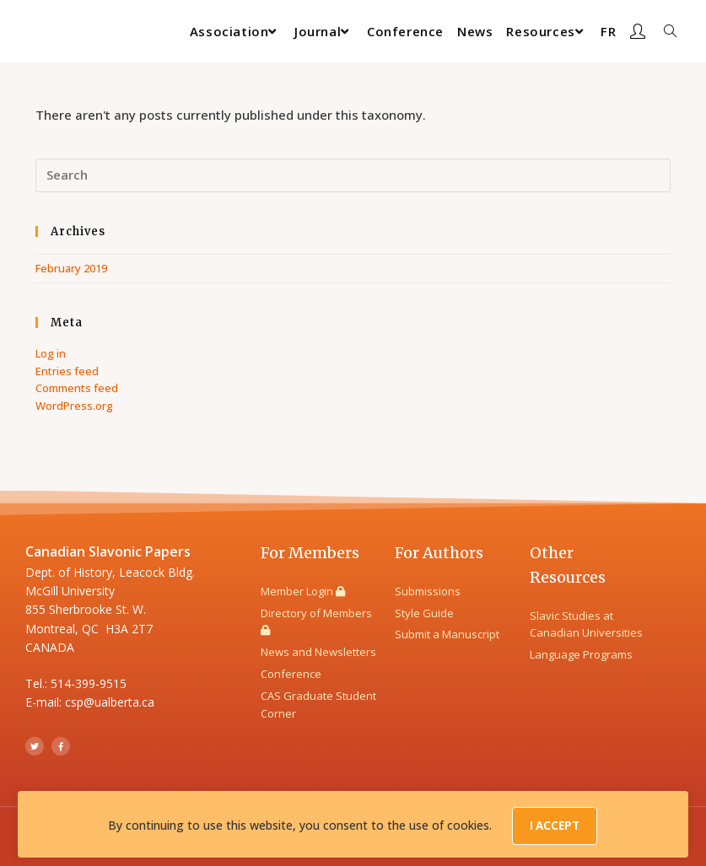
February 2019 (71, 268)
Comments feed (76, 387)
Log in (50, 353)
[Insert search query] (353, 175)
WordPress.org (74, 405)
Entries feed (67, 371)
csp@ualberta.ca (109, 702)
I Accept (555, 829)
